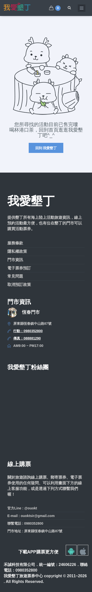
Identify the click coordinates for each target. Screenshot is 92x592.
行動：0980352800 (28, 331)
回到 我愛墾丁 (46, 148)
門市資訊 (15, 260)
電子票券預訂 (19, 268)
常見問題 (15, 276)
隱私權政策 (17, 251)
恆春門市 (31, 312)
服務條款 (15, 243)
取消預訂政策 (19, 284)
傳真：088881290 (27, 338)
